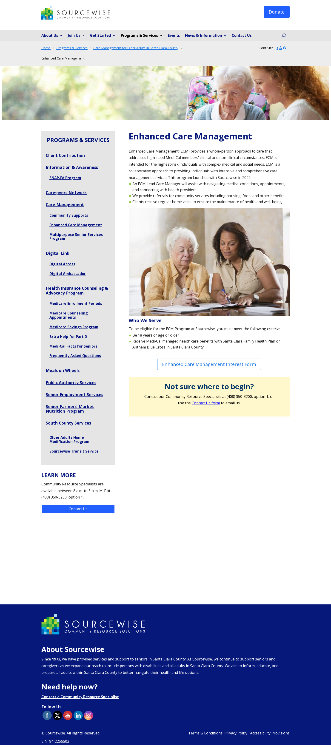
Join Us (74, 35)
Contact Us (242, 35)
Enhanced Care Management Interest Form (209, 364)
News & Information (203, 35)
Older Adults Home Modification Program (69, 442)
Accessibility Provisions (270, 736)
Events (174, 35)
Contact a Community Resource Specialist (80, 700)
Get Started (100, 35)
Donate (277, 12)
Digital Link (58, 254)
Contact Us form (206, 402)
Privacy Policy (235, 736)
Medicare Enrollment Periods (76, 305)
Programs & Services (139, 35)
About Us (49, 35)
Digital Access (62, 265)
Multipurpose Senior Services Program (76, 237)
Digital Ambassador (67, 275)
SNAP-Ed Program (65, 178)
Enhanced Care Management (76, 225)
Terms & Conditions (205, 736)
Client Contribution (66, 155)
